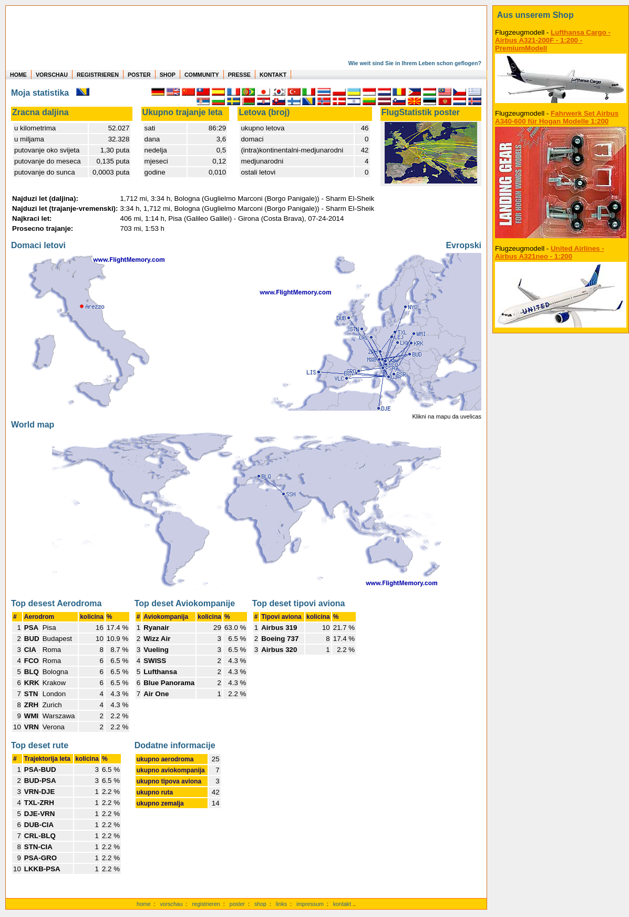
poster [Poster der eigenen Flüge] (237, 904)
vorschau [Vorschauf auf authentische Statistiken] (171, 904)
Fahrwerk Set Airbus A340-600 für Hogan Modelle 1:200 (556, 117)
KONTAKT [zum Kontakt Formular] (273, 75)
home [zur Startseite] (144, 904)
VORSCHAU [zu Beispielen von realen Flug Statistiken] (52, 75)
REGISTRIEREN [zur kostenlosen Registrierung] (98, 75)
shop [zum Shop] (260, 904)
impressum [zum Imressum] (310, 904)
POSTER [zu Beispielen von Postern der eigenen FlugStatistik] (139, 75)
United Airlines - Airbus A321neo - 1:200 (549, 252)
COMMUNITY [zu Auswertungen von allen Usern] (201, 75)
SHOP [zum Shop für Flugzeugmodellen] (168, 75)
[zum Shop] (560, 15)
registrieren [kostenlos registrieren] (206, 904)
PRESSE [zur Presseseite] (239, 75)
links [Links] (281, 904)
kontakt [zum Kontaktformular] (342, 904)
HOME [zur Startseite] (18, 75)
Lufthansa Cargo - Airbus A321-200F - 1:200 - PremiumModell (553, 40)
